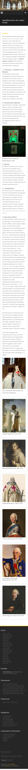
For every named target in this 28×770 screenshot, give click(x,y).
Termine (5, 739)
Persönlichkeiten (7, 716)
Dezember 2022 (7, 661)
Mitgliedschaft (7, 737)
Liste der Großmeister (9, 726)
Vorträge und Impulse (9, 734)
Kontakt (5, 741)
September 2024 (7, 645)
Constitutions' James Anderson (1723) (13, 685)
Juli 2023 (5, 655)
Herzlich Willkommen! (9, 736)
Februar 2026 (6, 634)
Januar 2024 (6, 648)
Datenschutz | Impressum (10, 702)
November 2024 (7, 643)
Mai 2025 (5, 640)
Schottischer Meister (8, 722)
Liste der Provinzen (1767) (10, 724)
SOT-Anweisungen (8, 719)
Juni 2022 (5, 663)
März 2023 (6, 658)
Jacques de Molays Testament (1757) (13, 689)
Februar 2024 (6, 647)
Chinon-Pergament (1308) (10, 684)
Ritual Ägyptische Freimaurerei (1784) (13, 693)
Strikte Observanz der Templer (13, 7)
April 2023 (5, 656)
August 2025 (6, 638)
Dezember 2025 (7, 635)
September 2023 (7, 652)
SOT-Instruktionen (8, 721)
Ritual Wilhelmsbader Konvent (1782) (13, 692)
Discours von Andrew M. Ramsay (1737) (14, 687)
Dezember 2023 (7, 650)
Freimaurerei (6, 717)
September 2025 (7, 637)
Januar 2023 (6, 660)
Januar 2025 (6, 642)
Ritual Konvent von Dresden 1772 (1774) (14, 690)
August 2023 (6, 653)
